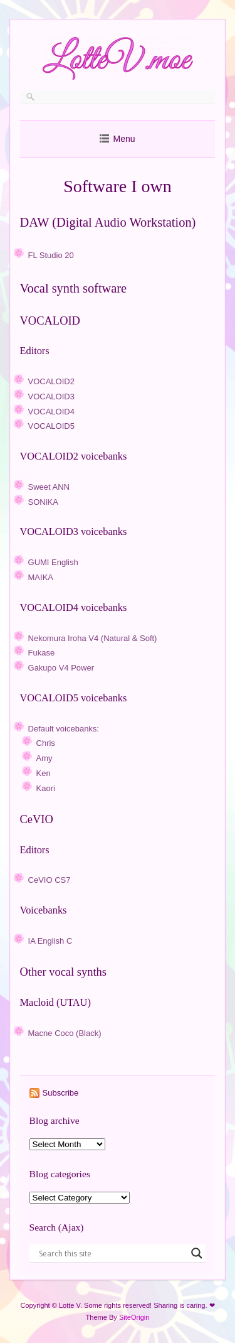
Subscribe (61, 1093)
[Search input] (112, 1253)
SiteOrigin (134, 1317)
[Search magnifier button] (197, 1253)
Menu (124, 139)
